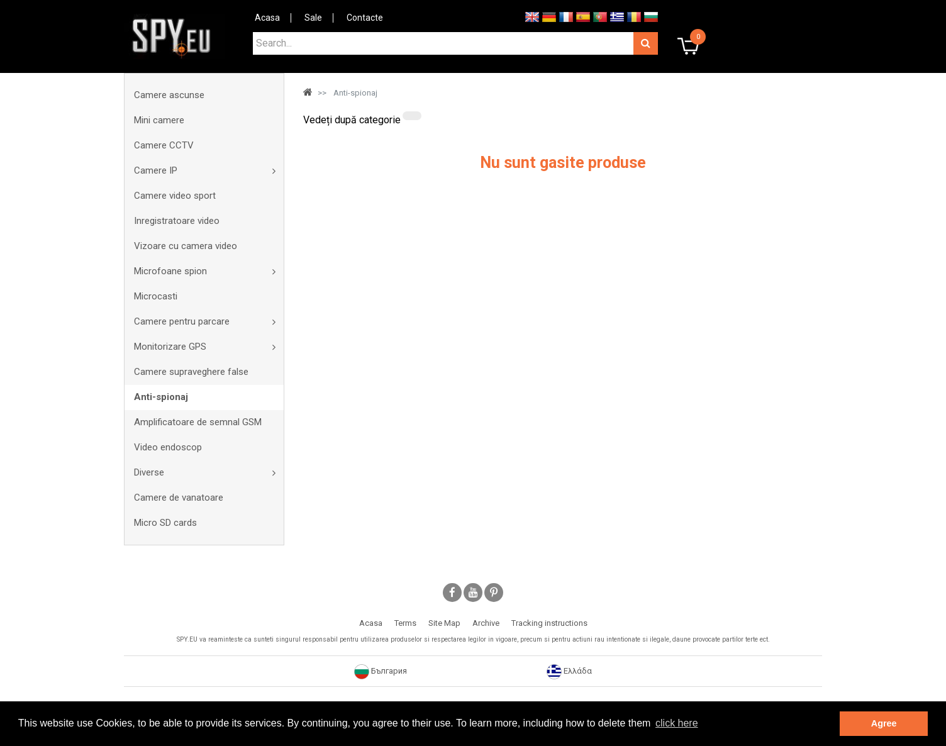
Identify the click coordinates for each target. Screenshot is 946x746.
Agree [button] (884, 723)
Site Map (444, 623)
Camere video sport (175, 195)
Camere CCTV (164, 145)
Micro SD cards (165, 522)
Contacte (365, 18)
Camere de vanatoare (178, 497)
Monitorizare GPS (170, 346)
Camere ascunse (169, 95)
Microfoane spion (170, 271)
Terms (405, 623)
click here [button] (676, 723)
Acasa (267, 18)
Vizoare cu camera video (185, 246)
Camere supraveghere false (191, 371)
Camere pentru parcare (182, 321)
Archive (485, 623)
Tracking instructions (549, 623)
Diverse (149, 472)
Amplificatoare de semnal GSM (198, 422)
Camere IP (155, 170)
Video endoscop (168, 447)
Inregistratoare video (177, 220)
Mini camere (159, 120)
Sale (313, 18)
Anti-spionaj (161, 397)
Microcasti (155, 296)
